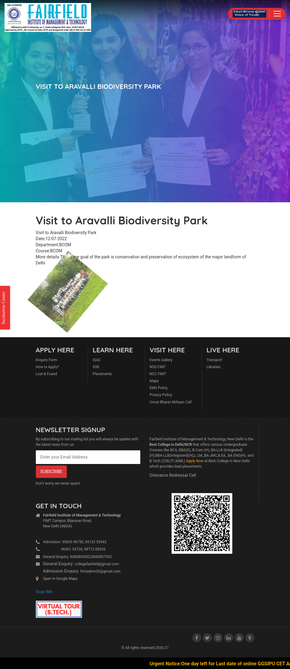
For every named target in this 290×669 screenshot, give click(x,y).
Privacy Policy (161, 395)
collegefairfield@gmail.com (97, 564)
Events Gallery (161, 360)
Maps (154, 381)
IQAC (97, 360)
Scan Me (44, 591)
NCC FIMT (158, 374)
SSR (96, 367)
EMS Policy (159, 388)
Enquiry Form (46, 360)
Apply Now (194, 461)
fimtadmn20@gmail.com (100, 571)
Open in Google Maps (60, 579)
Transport (214, 360)
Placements (102, 374)
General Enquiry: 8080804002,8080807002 (77, 557)
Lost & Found (46, 374)
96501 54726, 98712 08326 (74, 549)
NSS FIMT (158, 367)
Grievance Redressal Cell (172, 475)
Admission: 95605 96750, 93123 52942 (75, 542)
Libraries (213, 367)
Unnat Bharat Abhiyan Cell (171, 402)
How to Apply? (47, 367)
